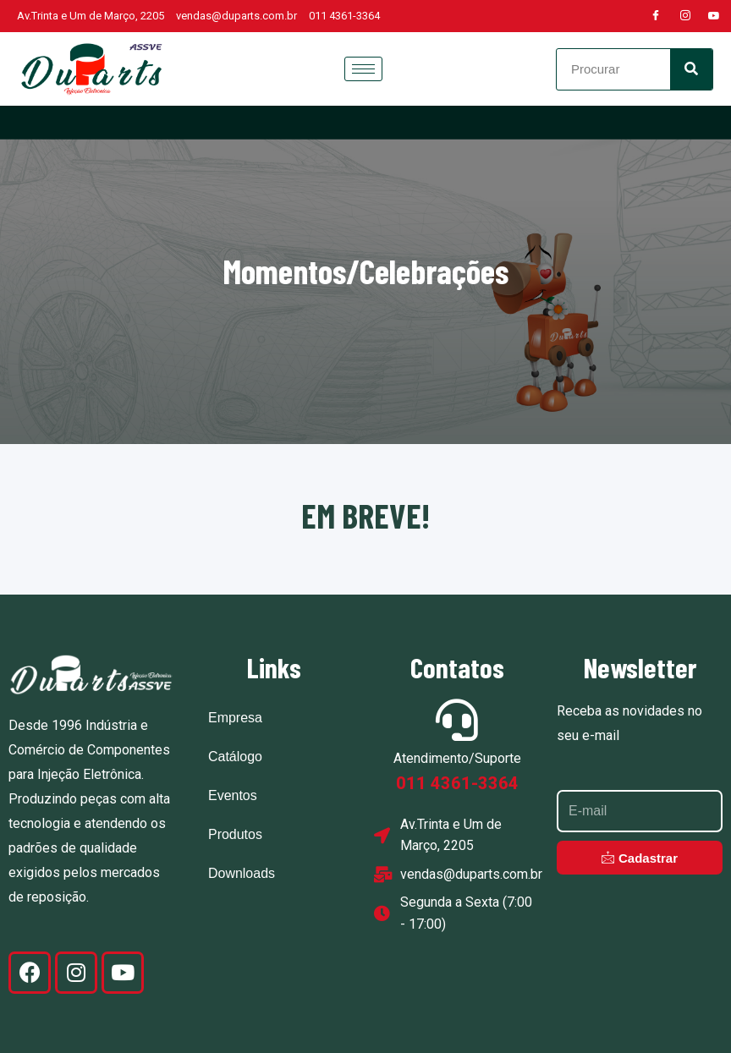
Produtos (235, 834)
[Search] (691, 69)
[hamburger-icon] (363, 69)
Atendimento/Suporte (457, 758)
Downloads (241, 873)
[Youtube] (714, 16)
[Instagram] (685, 16)
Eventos (232, 795)
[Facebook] (655, 16)
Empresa (235, 717)
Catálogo (235, 756)
